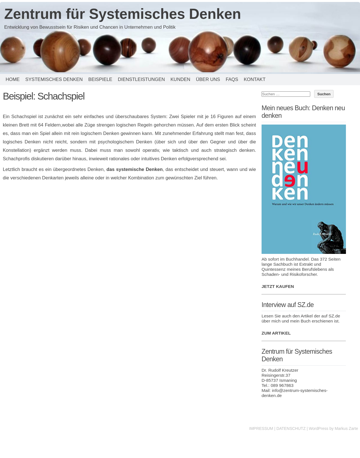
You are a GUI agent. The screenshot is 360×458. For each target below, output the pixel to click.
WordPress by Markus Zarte (333, 428)
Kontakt (255, 79)
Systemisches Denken (54, 79)
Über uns (208, 79)
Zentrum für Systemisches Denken (122, 14)
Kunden (180, 79)
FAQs (232, 79)
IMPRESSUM (261, 428)
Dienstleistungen (141, 79)
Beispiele (100, 79)
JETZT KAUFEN (278, 286)
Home (13, 79)
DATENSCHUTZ (291, 428)
